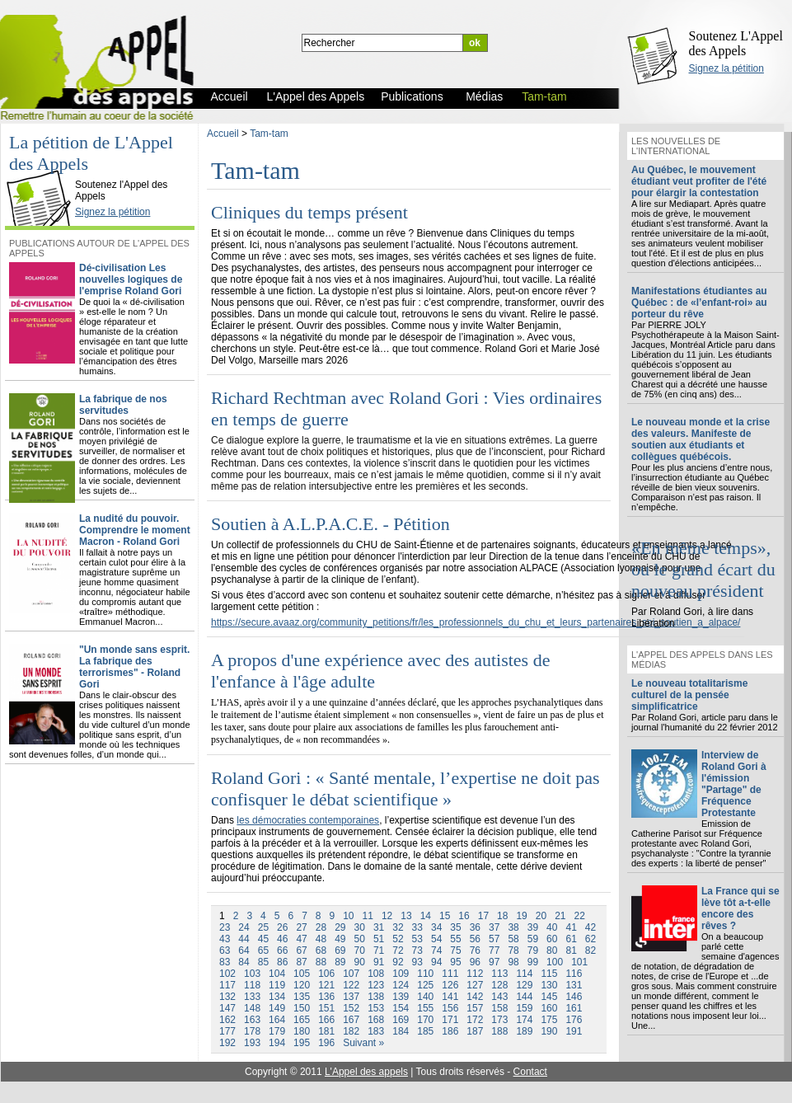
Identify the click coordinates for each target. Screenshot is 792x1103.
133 (252, 996)
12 (387, 916)
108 (376, 973)
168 (376, 1020)
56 (475, 939)
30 (359, 927)
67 (301, 950)
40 (551, 927)
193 (252, 1043)
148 (252, 1008)
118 (252, 985)
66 (282, 950)
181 (326, 1031)
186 (450, 1031)
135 (301, 996)
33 (417, 927)
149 (277, 1008)
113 (499, 973)
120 (301, 985)
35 (455, 927)
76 (475, 950)
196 (326, 1043)
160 (549, 1008)
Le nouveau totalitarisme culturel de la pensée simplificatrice (689, 695)
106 (326, 973)
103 (252, 973)
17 (483, 916)
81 (570, 950)
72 (397, 950)
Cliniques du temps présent (309, 212)
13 (406, 916)
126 (450, 985)
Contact (530, 1071)
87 (301, 962)
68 (321, 950)
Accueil (223, 133)
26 (282, 927)
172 (474, 1020)
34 (436, 927)
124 (400, 985)
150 (301, 1008)
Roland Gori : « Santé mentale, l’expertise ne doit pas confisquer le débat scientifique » (405, 788)
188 (499, 1031)
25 (263, 927)
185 (425, 1031)
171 (450, 1020)
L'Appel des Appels (43, 170)
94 (436, 962)
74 (436, 950)
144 (524, 996)
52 (397, 939)
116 (573, 973)
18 (502, 916)
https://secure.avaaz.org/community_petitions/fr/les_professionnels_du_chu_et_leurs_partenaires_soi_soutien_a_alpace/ (475, 622)
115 (549, 973)
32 (397, 927)
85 (263, 962)
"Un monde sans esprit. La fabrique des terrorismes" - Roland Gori (134, 667)
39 (532, 927)
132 (227, 996)
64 (243, 950)
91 (378, 962)
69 (340, 950)
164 (277, 1020)
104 (277, 973)
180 (301, 1031)
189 (524, 1031)
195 (301, 1043)
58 (513, 939)
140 (425, 996)
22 (579, 916)
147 (227, 1008)
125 (425, 985)
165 (301, 1020)
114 (524, 973)
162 (227, 1020)
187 (474, 1031)
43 (224, 939)
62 (590, 939)
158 (499, 1008)
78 (513, 950)
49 (340, 939)
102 (227, 973)
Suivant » (363, 1043)
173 (499, 1020)
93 (417, 962)
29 (340, 927)
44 (243, 939)
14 (425, 916)
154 (400, 1008)
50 (359, 939)
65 (263, 950)
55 (455, 939)
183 (376, 1031)
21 (560, 916)
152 (351, 1008)
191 (573, 1031)
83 (224, 962)
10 (348, 916)
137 (351, 996)
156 (450, 1008)
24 (243, 927)
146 (573, 996)
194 (277, 1043)
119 (277, 985)
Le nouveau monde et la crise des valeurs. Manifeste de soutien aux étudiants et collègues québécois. (700, 439)
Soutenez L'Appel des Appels (736, 43)
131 (573, 985)
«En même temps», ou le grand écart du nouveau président (703, 569)
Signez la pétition (726, 68)
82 (590, 950)
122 (351, 985)
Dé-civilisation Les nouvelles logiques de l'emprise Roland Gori (130, 279)
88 (321, 962)
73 (417, 950)
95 (455, 962)
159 (524, 1008)
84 (243, 962)
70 (359, 950)
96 (475, 962)
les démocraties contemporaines (308, 820)
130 (549, 985)
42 (590, 927)
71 (378, 950)
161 (573, 1008)
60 (551, 939)
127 (474, 985)
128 (499, 985)
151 (326, 1008)
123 (376, 985)
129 (524, 985)
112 (474, 973)
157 (474, 1008)
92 (397, 962)
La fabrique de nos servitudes (123, 404)
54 (436, 939)
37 (494, 927)
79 (532, 950)
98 (513, 962)
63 (224, 950)
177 (227, 1031)
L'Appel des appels (366, 1071)
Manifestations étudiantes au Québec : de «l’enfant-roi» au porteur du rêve (699, 302)
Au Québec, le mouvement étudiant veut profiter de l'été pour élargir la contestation (698, 181)
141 (450, 996)
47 (301, 939)
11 (368, 916)
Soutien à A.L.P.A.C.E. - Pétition (330, 524)
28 (321, 927)
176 (573, 1020)
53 (417, 939)
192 (227, 1043)
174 (524, 1020)
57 (494, 939)
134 (277, 996)
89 (340, 962)
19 (521, 916)
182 (351, 1031)
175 (549, 1020)
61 (570, 939)
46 (282, 939)
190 (549, 1031)
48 (321, 939)
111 (450, 973)
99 (532, 962)
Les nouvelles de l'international (675, 146)
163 (252, 1020)
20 (541, 916)
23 (224, 927)
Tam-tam (269, 133)
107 (351, 973)
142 (474, 996)
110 (425, 973)
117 (227, 985)
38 (513, 927)
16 (463, 916)
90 (359, 962)
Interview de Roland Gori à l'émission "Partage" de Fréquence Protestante (733, 784)
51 (378, 939)
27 (301, 927)
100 (554, 962)
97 (494, 962)
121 (326, 985)
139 (400, 996)
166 (326, 1020)
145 (549, 996)
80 (551, 950)
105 (301, 973)
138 (376, 996)
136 (326, 996)
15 (444, 916)
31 (378, 927)
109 (400, 973)
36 (475, 927)
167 (351, 1020)
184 (400, 1031)
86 (282, 962)
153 (376, 1008)
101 (579, 962)
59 (532, 939)
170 (425, 1020)
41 (570, 927)
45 (263, 939)
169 (400, 1020)
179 (277, 1031)
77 (494, 950)
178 (252, 1031)
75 (455, 950)
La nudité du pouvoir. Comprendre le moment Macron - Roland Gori (134, 530)
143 (499, 996)
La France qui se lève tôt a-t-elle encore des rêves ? (740, 908)
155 (425, 1008)
